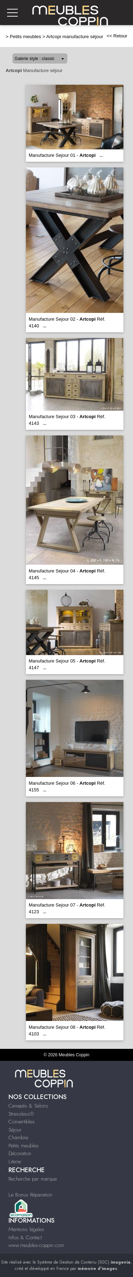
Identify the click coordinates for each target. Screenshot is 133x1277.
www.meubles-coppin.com (36, 1245)
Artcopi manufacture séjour (74, 36)
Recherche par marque (33, 1179)
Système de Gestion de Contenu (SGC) (84, 1262)
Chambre (18, 1137)
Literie (15, 1161)
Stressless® (21, 1114)
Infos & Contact (25, 1237)
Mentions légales (26, 1229)
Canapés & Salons (28, 1106)
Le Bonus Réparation (30, 1195)
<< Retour (116, 35)
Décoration (20, 1153)
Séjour (15, 1130)
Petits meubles (25, 36)
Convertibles (22, 1121)
